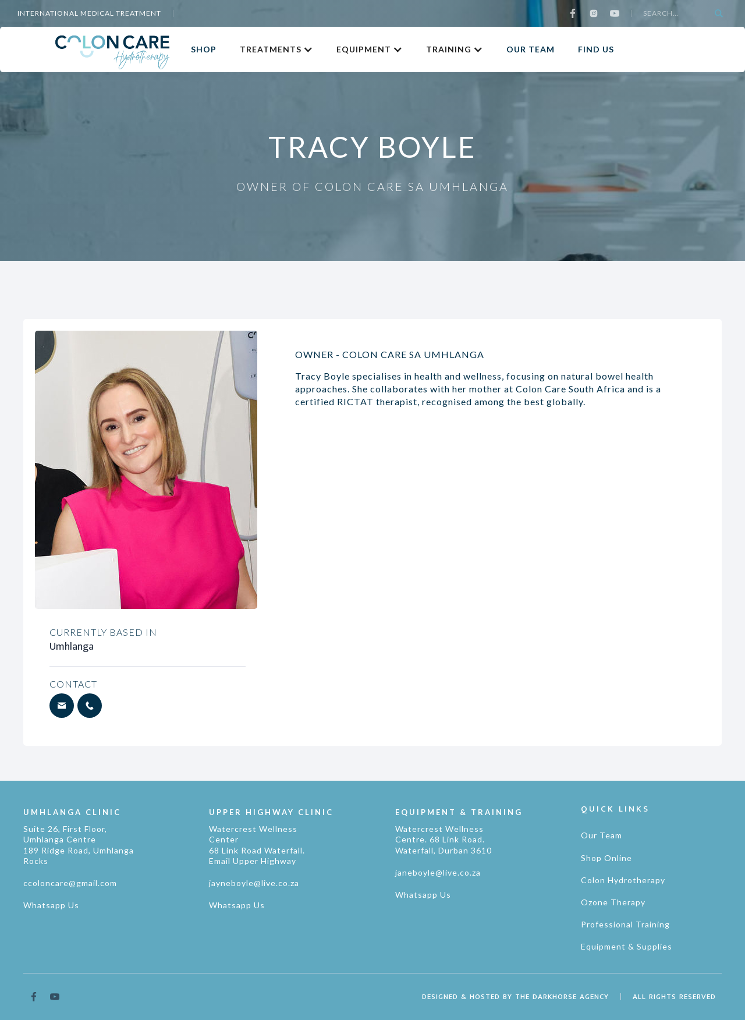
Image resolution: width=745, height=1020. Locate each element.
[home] (112, 49)
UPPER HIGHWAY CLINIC (271, 812)
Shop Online (606, 858)
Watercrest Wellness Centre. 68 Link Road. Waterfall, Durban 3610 (443, 839)
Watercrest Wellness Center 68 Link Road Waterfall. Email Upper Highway (257, 845)
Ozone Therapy (613, 902)
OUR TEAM (530, 49)
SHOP (204, 49)
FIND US (596, 49)
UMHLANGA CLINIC (72, 812)
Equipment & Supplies (626, 946)
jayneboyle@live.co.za (254, 883)
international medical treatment (89, 13)
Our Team (601, 835)
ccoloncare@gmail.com (70, 883)
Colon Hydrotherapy (623, 880)
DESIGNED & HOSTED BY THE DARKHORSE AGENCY (515, 997)
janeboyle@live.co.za (438, 872)
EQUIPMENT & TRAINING (459, 812)
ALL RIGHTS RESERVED (674, 997)
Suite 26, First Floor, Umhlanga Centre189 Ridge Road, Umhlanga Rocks (78, 845)
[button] (276, 50)
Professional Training (625, 924)
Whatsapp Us (51, 905)
